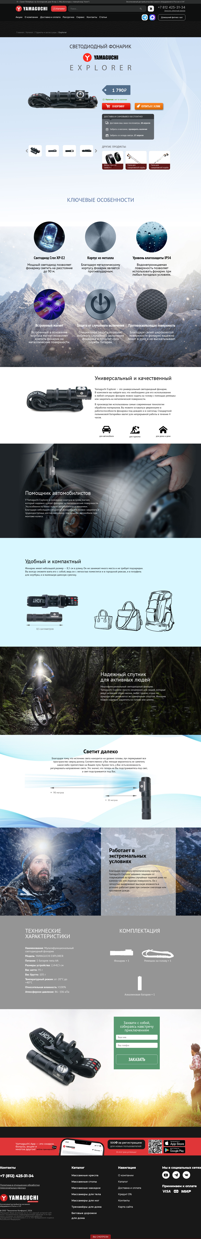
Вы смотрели (100, 1236)
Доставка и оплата (50, 17)
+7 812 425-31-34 (171, 7)
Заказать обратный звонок (174, 11)
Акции (19, 17)
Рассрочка (68, 17)
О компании (31, 17)
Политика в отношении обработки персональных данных (20, 1186)
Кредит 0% (125, 1194)
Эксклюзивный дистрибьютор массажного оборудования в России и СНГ (155, 2)
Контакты (92, 17)
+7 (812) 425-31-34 (17, 1176)
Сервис (80, 17)
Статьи (103, 17)
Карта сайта (125, 1206)
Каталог (123, 1181)
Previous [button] (27, 151)
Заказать (137, 1059)
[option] (37, 151)
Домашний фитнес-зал (172, 17)
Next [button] (96, 151)
